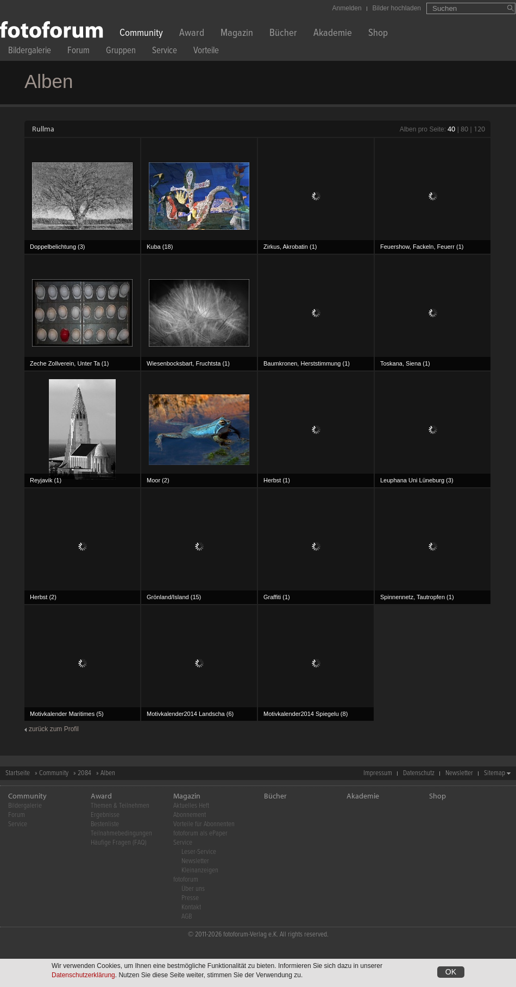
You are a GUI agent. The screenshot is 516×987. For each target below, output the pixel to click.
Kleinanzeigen (199, 870)
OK (450, 971)
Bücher (283, 34)
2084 (84, 773)
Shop (378, 34)
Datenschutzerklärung (83, 975)
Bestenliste (105, 824)
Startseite (17, 773)
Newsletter (459, 773)
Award (191, 34)
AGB (186, 916)
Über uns (193, 889)
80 (464, 129)
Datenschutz (419, 773)
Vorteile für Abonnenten (204, 824)
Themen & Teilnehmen (120, 805)
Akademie (332, 34)
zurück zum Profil (54, 729)
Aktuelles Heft (191, 805)
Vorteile (206, 52)
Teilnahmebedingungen (121, 833)
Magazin (237, 34)
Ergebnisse (105, 815)
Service (164, 52)
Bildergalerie (29, 52)
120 (479, 129)
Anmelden (347, 8)
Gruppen (121, 52)
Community (141, 34)
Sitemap (494, 773)
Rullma (43, 129)
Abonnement (189, 815)
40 (451, 129)
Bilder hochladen (397, 8)
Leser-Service (198, 852)
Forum (78, 52)
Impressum (377, 773)
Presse (190, 898)
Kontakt (191, 907)
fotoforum (185, 879)
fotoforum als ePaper (200, 833)
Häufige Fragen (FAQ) (119, 842)
